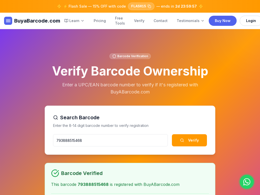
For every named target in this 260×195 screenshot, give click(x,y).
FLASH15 (141, 6)
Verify (139, 20)
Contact (161, 20)
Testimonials (191, 20)
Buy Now (223, 20)
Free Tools (120, 20)
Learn (74, 20)
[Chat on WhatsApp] (247, 182)
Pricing (100, 20)
